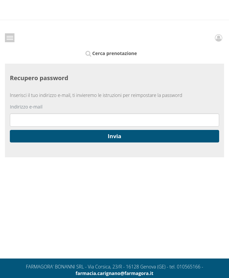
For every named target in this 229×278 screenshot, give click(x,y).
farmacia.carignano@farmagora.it (114, 273)
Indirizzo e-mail (26, 107)
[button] (114, 136)
